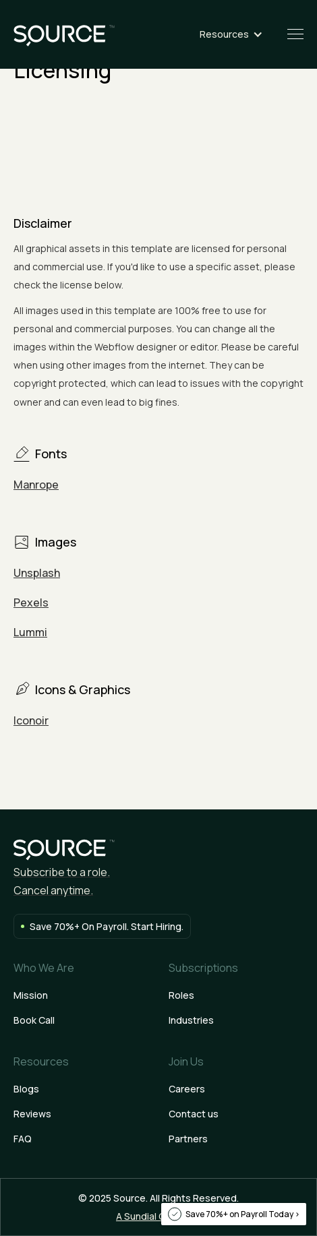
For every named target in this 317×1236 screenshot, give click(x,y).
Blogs (26, 1088)
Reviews (32, 1113)
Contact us (194, 1113)
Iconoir (31, 720)
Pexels (31, 602)
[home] (64, 34)
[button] (238, 34)
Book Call (34, 1020)
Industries (191, 1020)
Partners (188, 1138)
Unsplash (36, 572)
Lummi (30, 632)
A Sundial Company (158, 1216)
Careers (187, 1088)
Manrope (36, 484)
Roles (181, 995)
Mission (30, 995)
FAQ (22, 1138)
